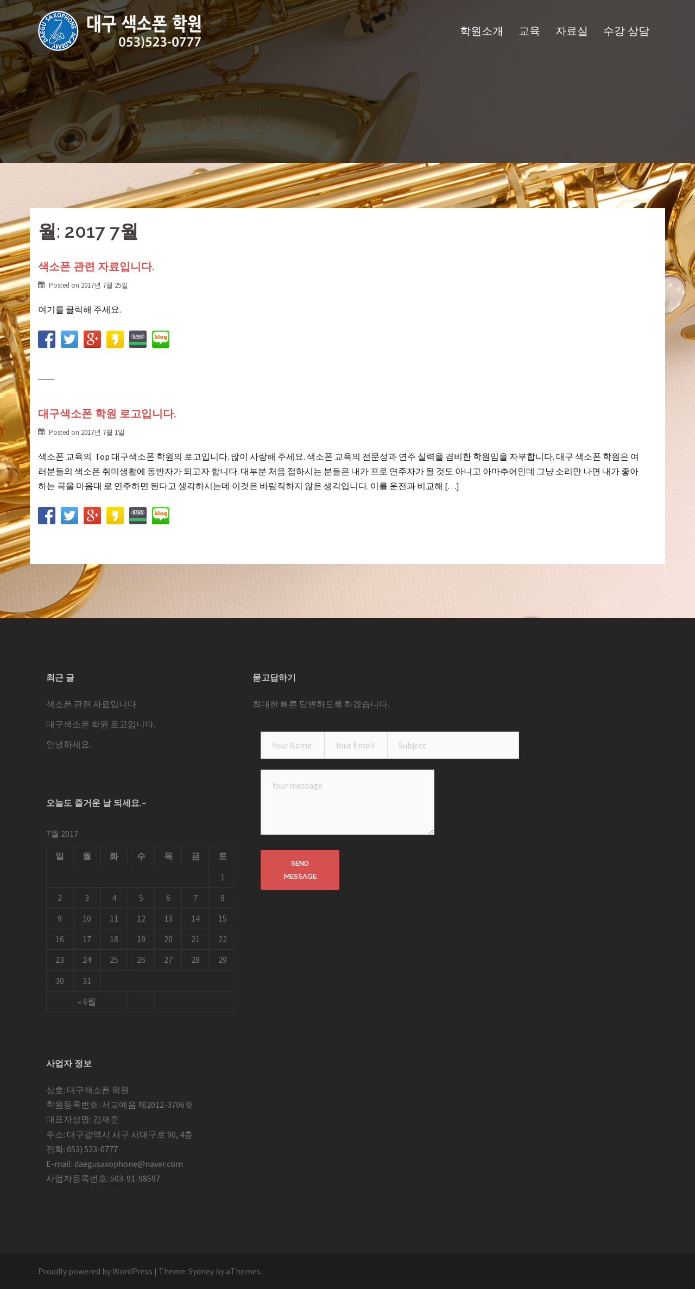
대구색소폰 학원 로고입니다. (107, 413)
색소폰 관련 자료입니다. (96, 266)
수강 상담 (626, 30)
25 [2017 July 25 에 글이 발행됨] (114, 959)
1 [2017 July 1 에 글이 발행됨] (222, 877)
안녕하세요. (68, 744)
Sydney (201, 1271)
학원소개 (481, 30)
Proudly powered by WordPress (95, 1271)
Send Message (300, 869)
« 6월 (87, 1001)
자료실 (571, 30)
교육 (529, 30)
